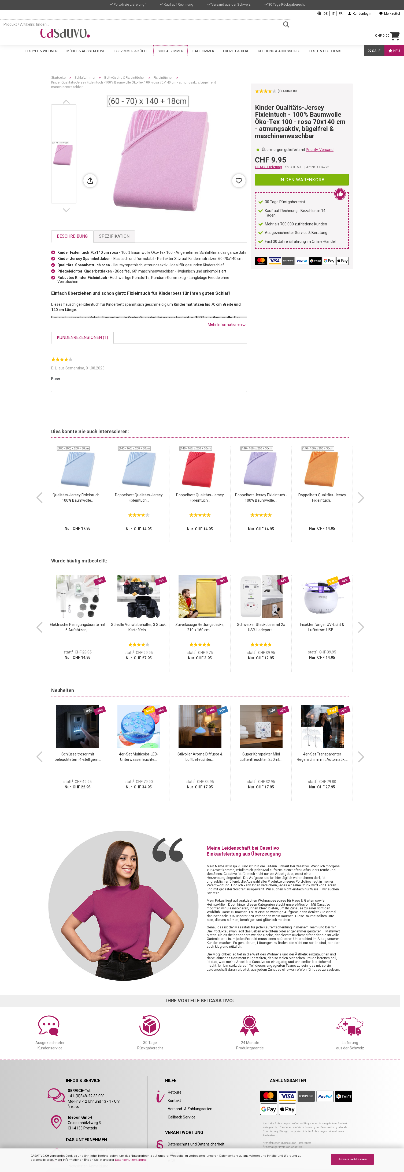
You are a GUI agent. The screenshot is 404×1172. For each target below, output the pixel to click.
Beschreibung (72, 236)
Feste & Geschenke (325, 56)
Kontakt (174, 1100)
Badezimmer (203, 56)
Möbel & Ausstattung (86, 56)
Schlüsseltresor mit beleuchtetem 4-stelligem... (78, 757)
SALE (374, 55)
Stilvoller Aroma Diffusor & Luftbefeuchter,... (200, 757)
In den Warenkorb (302, 179)
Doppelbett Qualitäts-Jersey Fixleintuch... (139, 497)
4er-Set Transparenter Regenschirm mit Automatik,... (322, 757)
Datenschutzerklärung (131, 1160)
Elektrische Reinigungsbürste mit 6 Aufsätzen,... (77, 627)
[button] (67, 102)
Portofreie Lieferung (130, 4)
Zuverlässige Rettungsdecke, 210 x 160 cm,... (199, 627)
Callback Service (181, 1117)
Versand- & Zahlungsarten (190, 1109)
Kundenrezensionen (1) (82, 337)
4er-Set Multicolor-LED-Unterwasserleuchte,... (138, 757)
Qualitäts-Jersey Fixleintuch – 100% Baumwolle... (78, 497)
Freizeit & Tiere (236, 56)
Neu (394, 55)
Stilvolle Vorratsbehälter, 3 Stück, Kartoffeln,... (138, 627)
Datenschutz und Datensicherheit (196, 1144)
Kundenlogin (359, 14)
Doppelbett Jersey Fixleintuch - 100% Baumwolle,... (261, 497)
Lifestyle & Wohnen (40, 56)
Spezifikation (114, 236)
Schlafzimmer (170, 56)
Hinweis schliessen (352, 1159)
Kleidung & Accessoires (279, 56)
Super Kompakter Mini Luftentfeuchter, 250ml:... (261, 757)
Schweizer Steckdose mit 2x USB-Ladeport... (261, 627)
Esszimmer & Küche (131, 56)
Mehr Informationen (227, 324)
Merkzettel (389, 14)
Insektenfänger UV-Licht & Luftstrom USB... (322, 627)
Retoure (174, 1092)
